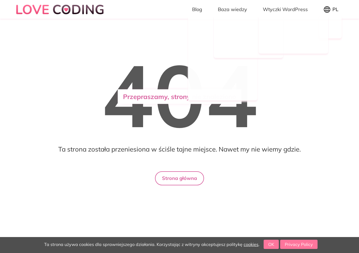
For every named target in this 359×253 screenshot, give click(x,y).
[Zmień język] (331, 9)
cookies (251, 244)
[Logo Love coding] (60, 9)
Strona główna (179, 178)
